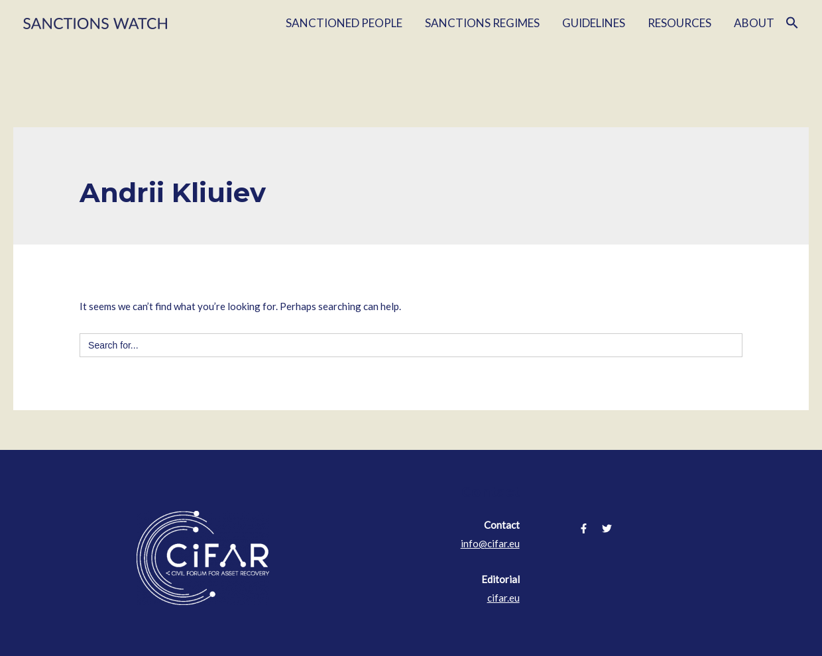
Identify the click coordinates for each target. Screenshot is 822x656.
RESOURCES (679, 23)
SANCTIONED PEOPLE (344, 23)
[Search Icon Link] (792, 23)
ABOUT (754, 23)
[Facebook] (583, 528)
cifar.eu (503, 598)
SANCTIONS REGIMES (482, 23)
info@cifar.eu (490, 543)
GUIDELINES (593, 23)
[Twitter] (606, 528)
